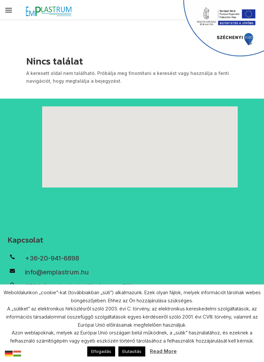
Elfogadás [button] (101, 351)
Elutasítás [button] (131, 351)
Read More (163, 351)
